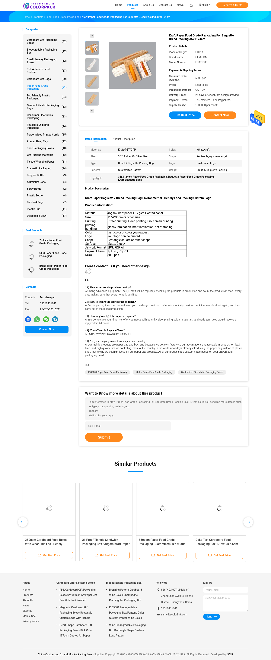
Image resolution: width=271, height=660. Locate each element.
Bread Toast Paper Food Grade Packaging (53, 267)
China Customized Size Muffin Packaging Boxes (66, 654)
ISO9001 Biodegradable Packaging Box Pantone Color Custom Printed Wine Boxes (126, 612)
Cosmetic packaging (47, 168)
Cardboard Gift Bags (47, 79)
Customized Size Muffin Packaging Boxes (202, 372)
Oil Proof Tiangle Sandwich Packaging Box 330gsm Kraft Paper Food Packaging (106, 544)
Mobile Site (29, 616)
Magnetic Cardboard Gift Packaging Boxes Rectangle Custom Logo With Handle (75, 612)
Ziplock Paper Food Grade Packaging (50, 242)
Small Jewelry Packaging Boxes (47, 61)
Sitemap (27, 610)
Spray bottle (47, 189)
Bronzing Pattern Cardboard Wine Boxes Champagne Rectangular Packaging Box (125, 595)
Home (26, 589)
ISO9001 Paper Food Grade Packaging (107, 372)
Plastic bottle (47, 195)
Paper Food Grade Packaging (47, 87)
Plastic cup (47, 209)
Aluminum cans (47, 182)
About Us (28, 600)
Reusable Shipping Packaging (47, 126)
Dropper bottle (47, 175)
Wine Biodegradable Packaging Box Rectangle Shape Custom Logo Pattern (127, 630)
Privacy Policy (31, 621)
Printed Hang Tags (47, 141)
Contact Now (46, 329)
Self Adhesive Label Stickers (47, 71)
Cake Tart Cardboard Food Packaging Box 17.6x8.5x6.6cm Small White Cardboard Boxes (217, 544)
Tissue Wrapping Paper (47, 162)
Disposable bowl (47, 216)
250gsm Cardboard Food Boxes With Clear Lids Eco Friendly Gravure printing (46, 544)
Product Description (123, 138)
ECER (230, 654)
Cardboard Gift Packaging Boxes (47, 41)
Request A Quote (232, 5)
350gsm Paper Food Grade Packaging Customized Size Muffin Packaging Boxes (162, 544)
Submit (104, 437)
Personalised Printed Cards (47, 134)
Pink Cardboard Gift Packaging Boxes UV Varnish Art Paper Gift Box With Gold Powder (78, 595)
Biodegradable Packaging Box (47, 51)
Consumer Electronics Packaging (47, 117)
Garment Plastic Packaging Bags (47, 107)
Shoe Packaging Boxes (47, 148)
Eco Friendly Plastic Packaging (47, 97)
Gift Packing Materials (47, 155)
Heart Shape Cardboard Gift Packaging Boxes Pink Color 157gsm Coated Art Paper (76, 630)
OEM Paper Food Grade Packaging (53, 255)
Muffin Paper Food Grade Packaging (154, 372)
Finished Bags (47, 202)
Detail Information (96, 138)
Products (28, 594)
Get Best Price (185, 115)
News (26, 605)
